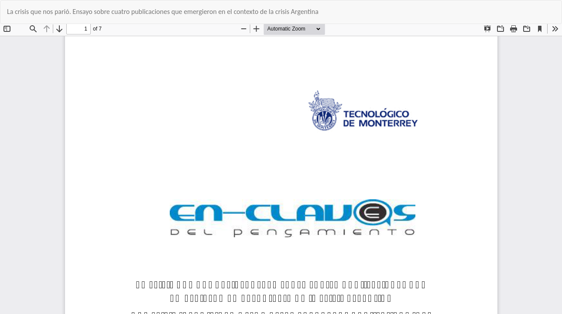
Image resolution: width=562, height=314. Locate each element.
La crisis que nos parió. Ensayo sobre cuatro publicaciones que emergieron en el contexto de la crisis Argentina (163, 11)
